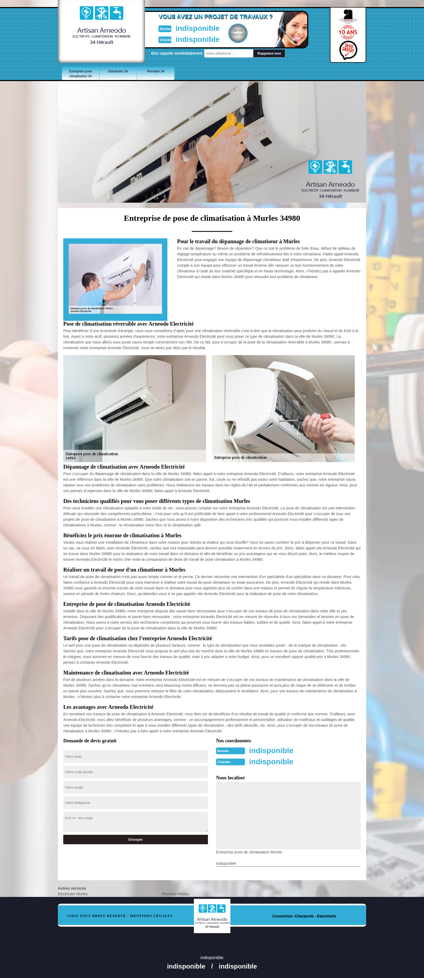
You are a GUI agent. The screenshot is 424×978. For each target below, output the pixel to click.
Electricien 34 (118, 71)
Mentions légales (151, 915)
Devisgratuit (237, 33)
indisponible (196, 28)
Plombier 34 (155, 71)
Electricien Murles (73, 893)
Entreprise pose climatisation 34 (80, 73)
